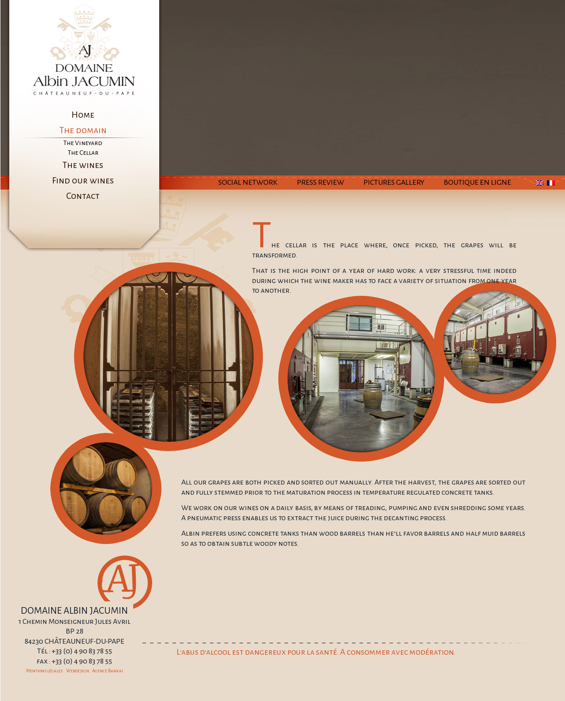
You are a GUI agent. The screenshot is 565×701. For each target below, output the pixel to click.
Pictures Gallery (393, 182)
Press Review (320, 182)
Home (82, 114)
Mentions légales (44, 670)
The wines (82, 165)
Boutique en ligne (477, 182)
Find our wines (83, 180)
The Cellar (82, 152)
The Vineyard (82, 142)
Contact (83, 196)
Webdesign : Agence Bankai (94, 670)
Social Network (247, 182)
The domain (83, 130)
